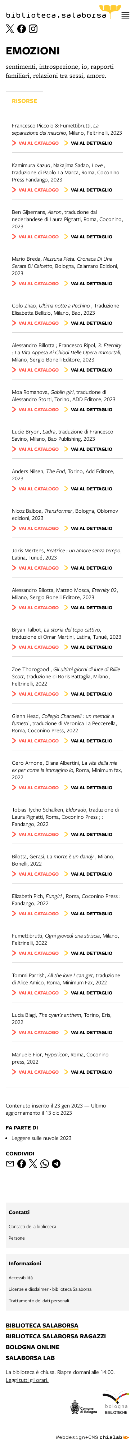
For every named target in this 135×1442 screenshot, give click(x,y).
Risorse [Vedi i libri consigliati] (24, 100)
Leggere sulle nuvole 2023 (42, 1137)
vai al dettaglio (91, 143)
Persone (17, 1238)
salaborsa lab (30, 1358)
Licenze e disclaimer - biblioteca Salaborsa (50, 1289)
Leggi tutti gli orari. (27, 1379)
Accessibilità (21, 1277)
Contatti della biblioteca (32, 1226)
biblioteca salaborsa (42, 1325)
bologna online (32, 1347)
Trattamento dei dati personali (39, 1300)
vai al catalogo (39, 143)
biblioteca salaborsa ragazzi (56, 1336)
